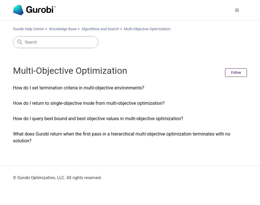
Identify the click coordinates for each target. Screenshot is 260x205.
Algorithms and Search (100, 29)
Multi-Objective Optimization (147, 29)
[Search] (55, 42)
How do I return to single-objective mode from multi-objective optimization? (89, 103)
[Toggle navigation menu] (237, 10)
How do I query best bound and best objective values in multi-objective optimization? (98, 118)
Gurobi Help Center (28, 29)
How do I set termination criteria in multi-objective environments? (78, 88)
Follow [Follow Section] (236, 73)
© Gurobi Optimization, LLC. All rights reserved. (57, 177)
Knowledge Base (62, 29)
